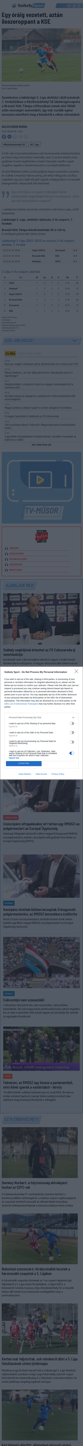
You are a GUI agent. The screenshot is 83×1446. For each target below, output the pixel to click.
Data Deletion (25, 774)
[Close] (77, 672)
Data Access (41, 774)
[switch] (71, 723)
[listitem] (41, 717)
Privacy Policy (57, 774)
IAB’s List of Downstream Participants (21, 704)
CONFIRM (23, 763)
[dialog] (41, 723)
